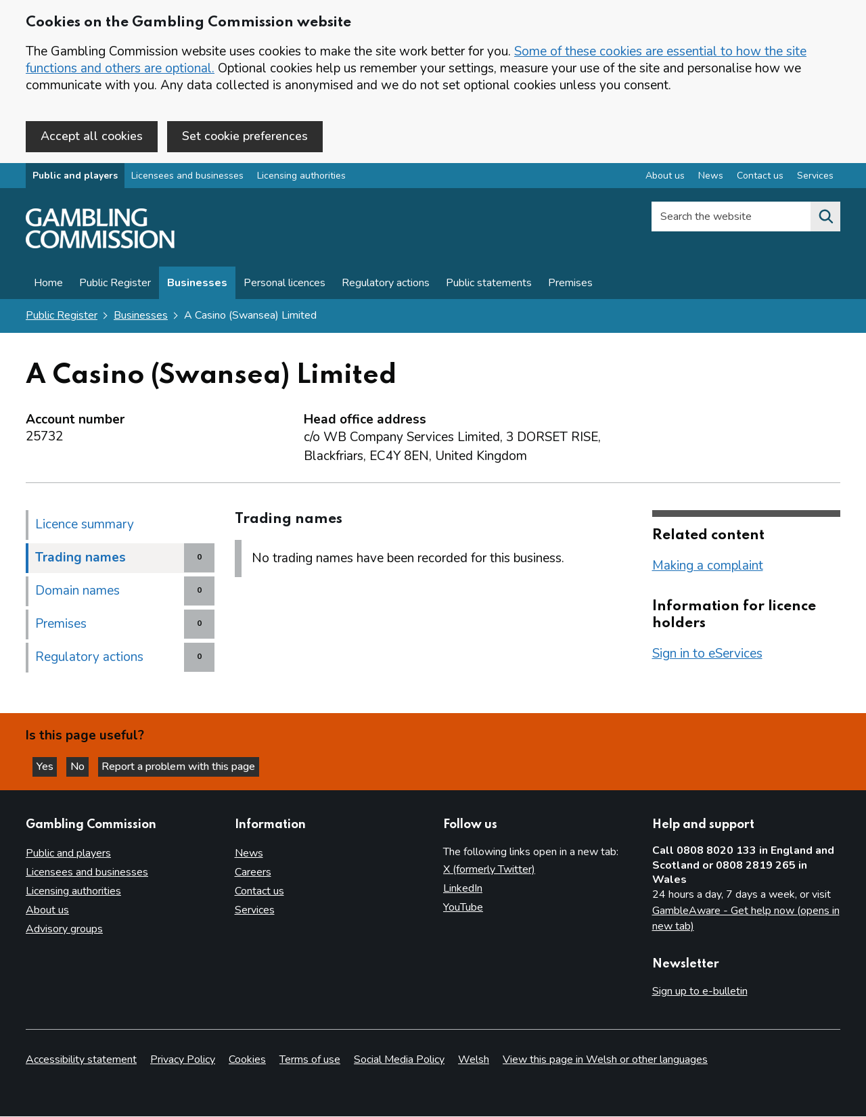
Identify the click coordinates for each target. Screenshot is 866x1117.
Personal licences (284, 285)
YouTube (463, 908)
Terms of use (309, 1060)
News (249, 853)
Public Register (115, 285)
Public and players (75, 178)
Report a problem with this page (190, 765)
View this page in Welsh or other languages (605, 1060)
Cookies (247, 1060)
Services (255, 910)
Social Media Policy (399, 1060)
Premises (570, 285)
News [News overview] (710, 178)
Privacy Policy (182, 1060)
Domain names (77, 592)
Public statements (489, 285)
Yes (50, 765)
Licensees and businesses (187, 178)
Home (48, 285)
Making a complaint (707, 567)
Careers (253, 872)
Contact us (259, 891)
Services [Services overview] (815, 178)
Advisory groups (64, 929)
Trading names (80, 559)
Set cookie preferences (245, 136)
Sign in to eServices (707, 655)
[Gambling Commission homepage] (100, 247)
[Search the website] (825, 219)
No (87, 765)
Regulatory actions (386, 285)
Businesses (197, 285)
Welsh (473, 1060)
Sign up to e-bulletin (700, 991)
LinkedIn (462, 889)
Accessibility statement (81, 1060)
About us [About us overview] (665, 178)
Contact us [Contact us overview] (760, 178)
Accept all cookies (92, 136)
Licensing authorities (301, 178)
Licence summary (84, 526)
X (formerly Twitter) (489, 870)
